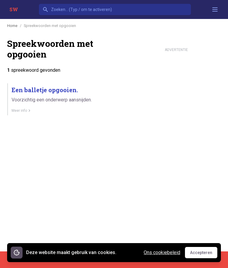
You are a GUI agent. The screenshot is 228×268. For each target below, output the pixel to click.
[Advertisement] (176, 143)
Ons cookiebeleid (162, 252)
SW (14, 9)
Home (12, 25)
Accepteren (203, 254)
